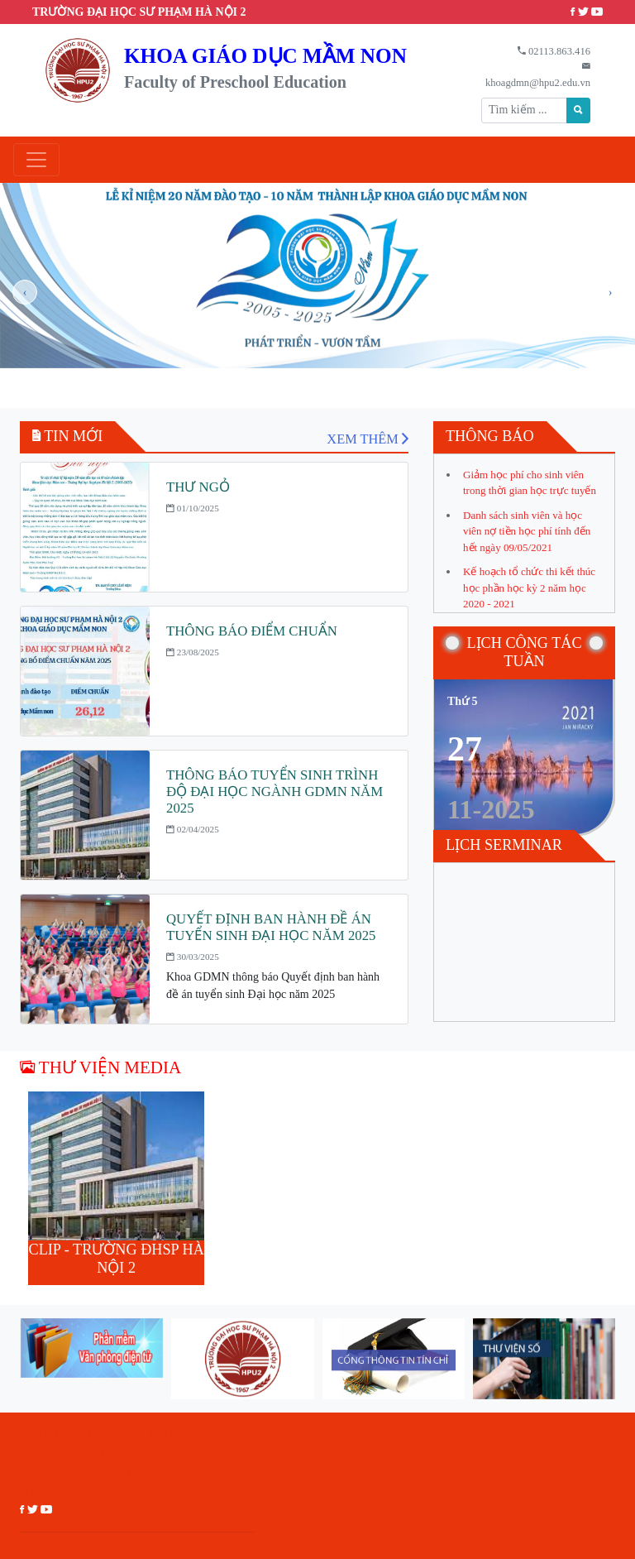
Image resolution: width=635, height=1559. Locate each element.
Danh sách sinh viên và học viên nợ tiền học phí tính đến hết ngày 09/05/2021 (526, 531)
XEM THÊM (367, 439)
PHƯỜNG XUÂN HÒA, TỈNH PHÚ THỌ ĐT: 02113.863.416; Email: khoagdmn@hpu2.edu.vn (125, 1475)
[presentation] (24, 292)
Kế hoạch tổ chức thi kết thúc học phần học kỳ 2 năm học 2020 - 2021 (529, 587)
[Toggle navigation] (36, 159)
